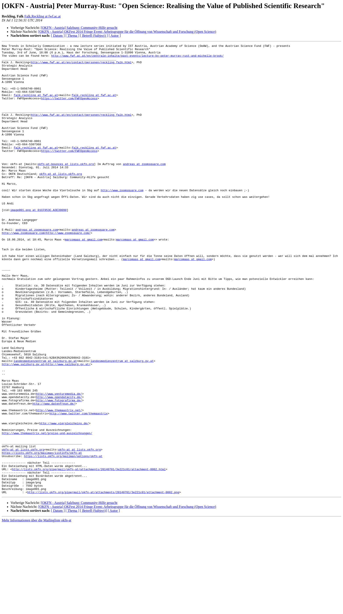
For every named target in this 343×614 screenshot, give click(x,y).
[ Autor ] (115, 35)
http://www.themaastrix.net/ (59, 484)
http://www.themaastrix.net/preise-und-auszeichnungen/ (47, 511)
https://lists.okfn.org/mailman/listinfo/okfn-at (42, 535)
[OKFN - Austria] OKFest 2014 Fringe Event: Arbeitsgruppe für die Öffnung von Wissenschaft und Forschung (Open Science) (127, 31)
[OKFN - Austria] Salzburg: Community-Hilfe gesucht (79, 28)
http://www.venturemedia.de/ (59, 464)
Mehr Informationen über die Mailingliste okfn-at (36, 610)
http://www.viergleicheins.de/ (64, 499)
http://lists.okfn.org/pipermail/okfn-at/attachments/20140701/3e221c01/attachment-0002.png (103, 582)
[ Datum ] (58, 35)
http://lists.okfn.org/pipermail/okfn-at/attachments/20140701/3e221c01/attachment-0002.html (89, 554)
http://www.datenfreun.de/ (53, 476)
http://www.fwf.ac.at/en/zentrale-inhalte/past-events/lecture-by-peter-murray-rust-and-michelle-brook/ (137, 58)
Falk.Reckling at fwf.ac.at (42, 16)
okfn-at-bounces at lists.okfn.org (66, 188)
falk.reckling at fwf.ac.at (36, 105)
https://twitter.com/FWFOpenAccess (69, 109)
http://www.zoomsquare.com (122, 220)
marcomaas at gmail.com (84, 279)
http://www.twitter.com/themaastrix (78, 487)
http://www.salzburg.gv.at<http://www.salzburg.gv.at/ (46, 428)
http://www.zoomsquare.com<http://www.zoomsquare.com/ (46, 271)
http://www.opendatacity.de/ (59, 468)
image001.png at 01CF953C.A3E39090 (38, 243)
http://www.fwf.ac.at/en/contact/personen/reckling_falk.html (81, 66)
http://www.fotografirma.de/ (59, 472)
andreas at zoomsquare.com (144, 188)
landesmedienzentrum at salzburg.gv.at (45, 424)
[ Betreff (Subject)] (93, 600)
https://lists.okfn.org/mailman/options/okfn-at (63, 539)
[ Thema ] (72, 35)
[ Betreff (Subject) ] (94, 35)
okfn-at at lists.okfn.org (60, 200)
